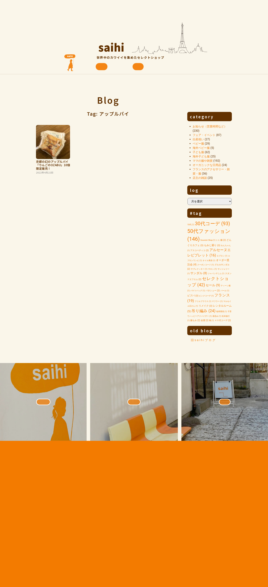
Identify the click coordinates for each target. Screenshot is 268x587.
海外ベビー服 (201, 148)
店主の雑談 (200, 178)
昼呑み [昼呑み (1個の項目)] (216, 316)
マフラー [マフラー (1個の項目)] (217, 301)
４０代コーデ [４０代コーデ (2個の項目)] (223, 320)
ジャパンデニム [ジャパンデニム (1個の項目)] (216, 273)
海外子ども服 (201, 156)
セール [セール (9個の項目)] (213, 285)
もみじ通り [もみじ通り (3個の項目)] (212, 245)
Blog (108, 100)
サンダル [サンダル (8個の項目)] (198, 273)
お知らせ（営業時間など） (210, 126)
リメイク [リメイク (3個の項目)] (205, 305)
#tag (196, 213)
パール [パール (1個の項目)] (224, 290)
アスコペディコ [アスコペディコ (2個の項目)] (199, 250)
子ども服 (198, 152)
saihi (111, 45)
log (194, 190)
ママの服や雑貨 (203, 160)
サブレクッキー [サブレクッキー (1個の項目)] (199, 269)
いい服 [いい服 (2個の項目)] (221, 240)
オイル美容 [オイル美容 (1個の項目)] (209, 260)
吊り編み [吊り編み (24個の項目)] (203, 311)
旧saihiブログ (203, 340)
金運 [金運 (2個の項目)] (204, 320)
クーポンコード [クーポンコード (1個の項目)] (205, 265)
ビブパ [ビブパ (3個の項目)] (193, 295)
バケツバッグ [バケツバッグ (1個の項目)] (197, 290)
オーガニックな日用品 (207, 165)
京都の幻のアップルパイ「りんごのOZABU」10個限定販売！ (53, 164)
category (202, 116)
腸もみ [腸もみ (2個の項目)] (195, 320)
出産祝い (198, 139)
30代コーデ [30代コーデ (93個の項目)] (212, 223)
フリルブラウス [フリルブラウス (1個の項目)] (203, 301)
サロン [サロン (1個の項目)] (212, 269)
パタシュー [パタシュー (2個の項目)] (213, 290)
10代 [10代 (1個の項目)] (190, 224)
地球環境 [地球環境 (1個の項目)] (221, 311)
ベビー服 (198, 143)
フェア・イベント (204, 135)
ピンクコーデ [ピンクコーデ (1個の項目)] (206, 296)
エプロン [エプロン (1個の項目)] (222, 256)
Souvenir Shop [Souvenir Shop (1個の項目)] (207, 240)
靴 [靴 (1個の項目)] (211, 320)
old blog (201, 330)
